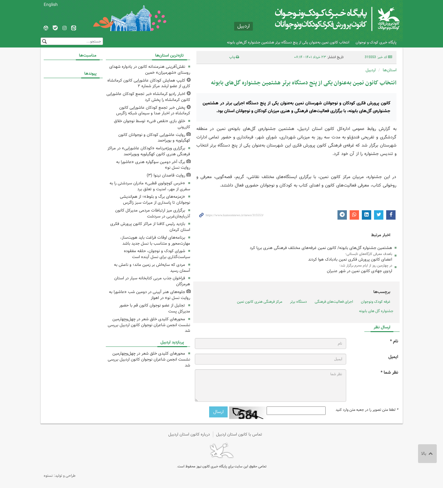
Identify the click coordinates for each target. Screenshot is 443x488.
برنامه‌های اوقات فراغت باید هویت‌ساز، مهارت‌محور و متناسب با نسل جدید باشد (155, 240)
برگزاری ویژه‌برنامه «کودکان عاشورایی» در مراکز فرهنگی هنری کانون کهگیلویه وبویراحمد (148, 151)
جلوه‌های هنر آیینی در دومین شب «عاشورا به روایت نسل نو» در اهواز (149, 295)
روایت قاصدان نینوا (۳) (166, 175)
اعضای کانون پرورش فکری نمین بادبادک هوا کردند (350, 259)
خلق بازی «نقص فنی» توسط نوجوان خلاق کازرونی (152, 124)
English (51, 4)
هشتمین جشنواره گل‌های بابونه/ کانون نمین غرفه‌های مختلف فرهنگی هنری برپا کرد (321, 248)
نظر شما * (389, 372)
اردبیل (371, 70)
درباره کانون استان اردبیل (189, 434)
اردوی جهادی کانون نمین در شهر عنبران (359, 271)
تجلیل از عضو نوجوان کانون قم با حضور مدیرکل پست (154, 308)
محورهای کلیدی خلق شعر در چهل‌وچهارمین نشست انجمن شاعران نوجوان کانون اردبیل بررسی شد (149, 325)
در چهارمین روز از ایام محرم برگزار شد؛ (365, 265)
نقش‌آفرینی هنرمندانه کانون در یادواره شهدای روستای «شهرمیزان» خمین (149, 70)
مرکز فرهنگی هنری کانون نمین (259, 302)
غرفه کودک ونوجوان (375, 302)
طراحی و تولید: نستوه (60, 476)
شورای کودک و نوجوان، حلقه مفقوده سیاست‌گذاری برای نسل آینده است (157, 254)
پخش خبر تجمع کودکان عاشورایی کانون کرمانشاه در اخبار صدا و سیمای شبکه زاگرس (153, 111)
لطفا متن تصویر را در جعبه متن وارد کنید (367, 410)
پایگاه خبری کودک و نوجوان (376, 42)
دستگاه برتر (298, 302)
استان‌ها (389, 70)
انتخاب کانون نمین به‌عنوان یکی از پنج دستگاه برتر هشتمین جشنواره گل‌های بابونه (288, 42)
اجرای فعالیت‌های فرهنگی (334, 302)
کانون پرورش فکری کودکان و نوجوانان (326, 18)
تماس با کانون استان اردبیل (239, 434)
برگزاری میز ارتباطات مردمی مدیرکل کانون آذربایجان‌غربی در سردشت (152, 213)
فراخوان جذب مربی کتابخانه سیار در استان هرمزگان (152, 281)
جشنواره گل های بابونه (376, 311)
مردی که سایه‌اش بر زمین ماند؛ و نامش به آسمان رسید (152, 268)
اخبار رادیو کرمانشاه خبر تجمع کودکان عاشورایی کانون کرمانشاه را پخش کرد (148, 97)
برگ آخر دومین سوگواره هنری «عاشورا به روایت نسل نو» (153, 165)
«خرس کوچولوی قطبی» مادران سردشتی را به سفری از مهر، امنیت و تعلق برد (150, 186)
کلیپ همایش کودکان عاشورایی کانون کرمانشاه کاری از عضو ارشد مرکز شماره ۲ (148, 83)
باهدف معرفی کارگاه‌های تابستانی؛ (368, 254)
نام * (394, 341)
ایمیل (393, 357)
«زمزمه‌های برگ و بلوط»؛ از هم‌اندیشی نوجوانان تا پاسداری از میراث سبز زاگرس (155, 200)
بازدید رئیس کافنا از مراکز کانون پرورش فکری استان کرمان (150, 227)
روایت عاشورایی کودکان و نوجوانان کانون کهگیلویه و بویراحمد (154, 138)
